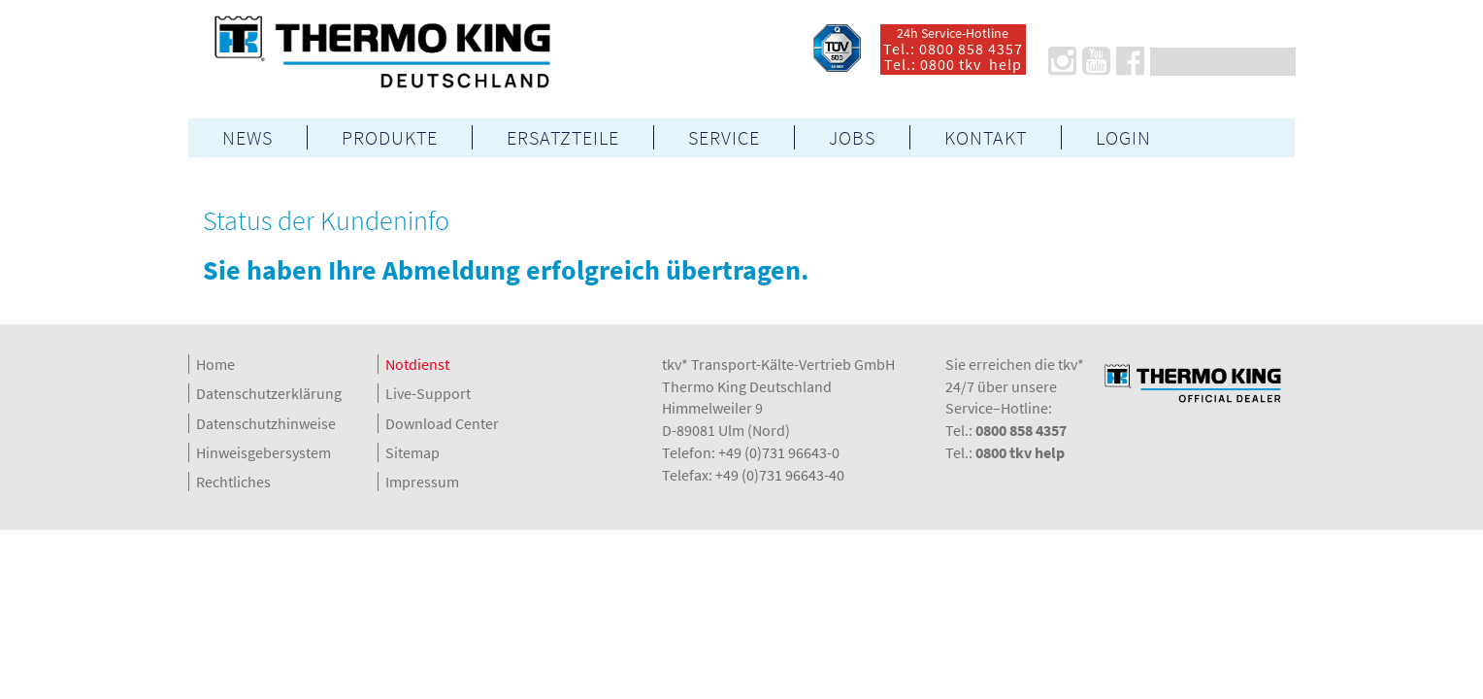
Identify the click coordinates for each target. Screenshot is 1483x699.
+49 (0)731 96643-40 (779, 474)
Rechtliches (233, 481)
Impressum (422, 481)
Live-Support (428, 393)
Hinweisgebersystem (263, 452)
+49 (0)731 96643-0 (779, 452)
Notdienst (417, 364)
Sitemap (412, 452)
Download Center (442, 423)
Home (215, 364)
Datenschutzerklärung (269, 393)
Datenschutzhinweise (266, 423)
